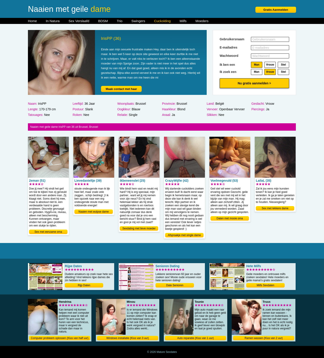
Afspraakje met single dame (184, 235)
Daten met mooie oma (230, 218)
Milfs (183, 21)
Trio (119, 21)
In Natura (53, 21)
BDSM (103, 21)
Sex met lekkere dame (275, 208)
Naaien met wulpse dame (93, 211)
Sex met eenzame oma (48, 231)
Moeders (202, 21)
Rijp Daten (84, 285)
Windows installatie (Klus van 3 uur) (127, 338)
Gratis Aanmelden (275, 9)
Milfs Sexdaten (265, 285)
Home (32, 21)
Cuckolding (162, 21)
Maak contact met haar (121, 89)
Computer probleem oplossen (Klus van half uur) (59, 338)
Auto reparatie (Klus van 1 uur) (195, 338)
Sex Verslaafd (79, 21)
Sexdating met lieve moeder (139, 228)
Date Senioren (174, 285)
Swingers (138, 21)
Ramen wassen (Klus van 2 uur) (264, 338)
